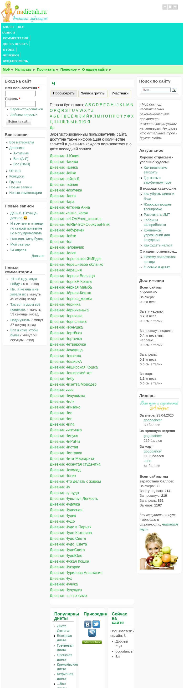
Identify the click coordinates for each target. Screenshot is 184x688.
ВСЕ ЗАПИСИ (28, 27)
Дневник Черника (65, 270)
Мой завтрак (20, 210)
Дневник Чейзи (63, 202)
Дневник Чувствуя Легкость (74, 464)
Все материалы (21, 108)
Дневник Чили (62, 367)
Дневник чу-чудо (64, 459)
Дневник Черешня (66, 236)
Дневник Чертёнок (66, 299)
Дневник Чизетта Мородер (73, 350)
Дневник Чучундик (66, 556)
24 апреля (18, 216)
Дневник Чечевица (66, 316)
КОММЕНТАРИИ (54, 27)
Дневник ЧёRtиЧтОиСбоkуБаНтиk (80, 190)
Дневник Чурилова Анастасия (76, 538)
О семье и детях (157, 233)
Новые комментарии (25, 158)
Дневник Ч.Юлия (64, 122)
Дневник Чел (61, 207)
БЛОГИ (8, 27)
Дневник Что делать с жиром (75, 447)
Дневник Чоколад (65, 436)
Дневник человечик (67, 213)
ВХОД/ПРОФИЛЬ (149, 27)
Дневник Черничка (66, 282)
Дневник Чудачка (65, 470)
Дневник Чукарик (65, 533)
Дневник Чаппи (63, 162)
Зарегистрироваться (26, 75)
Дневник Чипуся (64, 401)
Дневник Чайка (63, 139)
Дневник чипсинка (66, 396)
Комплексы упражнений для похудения (157, 200)
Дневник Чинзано (65, 373)
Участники (120, 59)
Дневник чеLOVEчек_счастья (76, 184)
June (147, 426)
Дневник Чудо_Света (68, 510)
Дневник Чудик (63, 481)
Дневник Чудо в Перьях (70, 493)
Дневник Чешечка (65, 321)
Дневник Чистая (64, 413)
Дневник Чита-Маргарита (72, 424)
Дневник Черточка (66, 304)
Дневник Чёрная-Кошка (70, 259)
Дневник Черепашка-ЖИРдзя (76, 224)
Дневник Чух (61, 544)
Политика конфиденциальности (103, 675)
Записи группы (93, 59)
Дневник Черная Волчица (72, 242)
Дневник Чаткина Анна (70, 173)
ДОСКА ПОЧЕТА (84, 27)
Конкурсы (16, 142)
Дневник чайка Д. (65, 145)
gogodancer (153, 386)
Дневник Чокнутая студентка (75, 430)
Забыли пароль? (23, 81)
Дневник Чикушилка (67, 361)
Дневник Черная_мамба (71, 264)
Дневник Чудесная (66, 476)
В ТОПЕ (106, 27)
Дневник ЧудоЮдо (66, 521)
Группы (15, 147)
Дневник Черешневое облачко (76, 230)
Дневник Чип (61, 384)
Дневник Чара (62, 167)
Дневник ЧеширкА (66, 327)
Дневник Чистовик (66, 419)
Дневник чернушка (66, 293)
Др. (53, 93)
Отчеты (15, 136)
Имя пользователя (22, 54)
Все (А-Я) (20, 124)
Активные (21, 119)
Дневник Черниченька (69, 276)
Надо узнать (20, 286)
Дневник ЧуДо (62, 487)
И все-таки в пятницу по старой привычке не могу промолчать (27, 194)
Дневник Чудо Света (68, 504)
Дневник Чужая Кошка (69, 527)
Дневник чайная (64, 150)
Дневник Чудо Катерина (71, 498)
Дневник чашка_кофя (69, 179)
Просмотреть (65, 58)
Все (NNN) (21, 130)
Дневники (17, 113)
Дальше (38, 221)
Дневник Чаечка (64, 127)
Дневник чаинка (64, 133)
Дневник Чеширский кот (71, 339)
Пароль (12, 64)
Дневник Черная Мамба (71, 253)
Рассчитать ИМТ (157, 180)
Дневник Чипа (62, 390)
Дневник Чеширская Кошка (74, 333)
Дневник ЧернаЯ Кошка (71, 247)
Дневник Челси (63, 219)
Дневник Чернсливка (68, 287)
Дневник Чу (60, 453)
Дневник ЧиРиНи (65, 407)
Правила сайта (68, 675)
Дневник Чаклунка (66, 156)
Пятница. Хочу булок (26, 204)
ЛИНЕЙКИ (125, 27)
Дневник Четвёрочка (68, 310)
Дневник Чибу (62, 344)
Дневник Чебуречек (67, 196)
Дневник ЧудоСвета (67, 516)
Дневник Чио (61, 379)
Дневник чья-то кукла (68, 561)
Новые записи (20, 153)
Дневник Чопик (63, 441)
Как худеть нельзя (158, 211)
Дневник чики (62, 356)
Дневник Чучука (64, 550)
